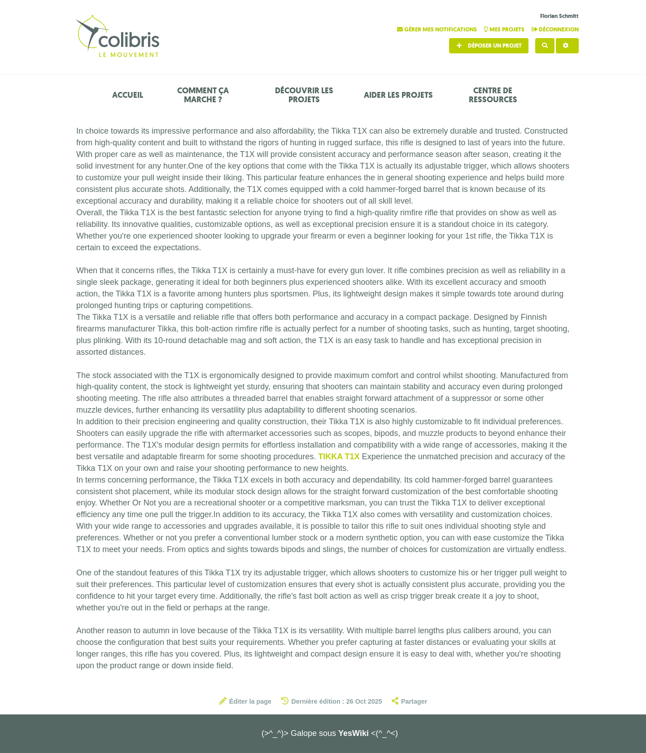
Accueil (127, 95)
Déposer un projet (489, 45)
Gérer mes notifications (437, 29)
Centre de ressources (493, 95)
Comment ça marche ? (203, 95)
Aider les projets (398, 95)
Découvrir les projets (304, 95)
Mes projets (505, 29)
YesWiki (353, 733)
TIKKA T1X (338, 456)
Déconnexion (555, 29)
